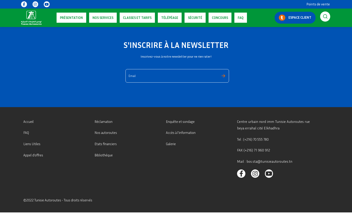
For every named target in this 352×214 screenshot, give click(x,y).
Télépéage (146, 18)
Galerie (171, 144)
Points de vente (318, 4)
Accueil (28, 121)
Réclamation (104, 121)
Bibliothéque (104, 155)
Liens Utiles (32, 144)
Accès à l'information (182, 132)
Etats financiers (107, 144)
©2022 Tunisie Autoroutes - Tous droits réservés (60, 201)
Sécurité (165, 18)
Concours (183, 18)
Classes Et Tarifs (120, 18)
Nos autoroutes (106, 132)
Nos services (92, 18)
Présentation (68, 18)
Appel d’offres (33, 155)
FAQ (197, 18)
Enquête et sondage (181, 121)
